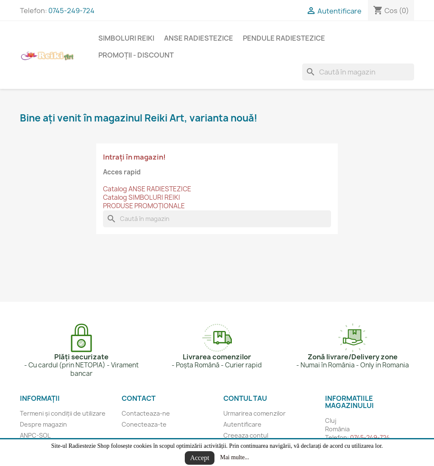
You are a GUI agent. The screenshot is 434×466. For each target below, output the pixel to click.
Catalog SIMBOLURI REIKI (141, 197)
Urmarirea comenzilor (254, 413)
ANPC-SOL (35, 435)
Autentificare (242, 424)
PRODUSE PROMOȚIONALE (144, 205)
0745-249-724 (71, 10)
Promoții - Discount (136, 55)
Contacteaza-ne (146, 413)
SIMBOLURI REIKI (126, 38)
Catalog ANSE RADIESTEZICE (147, 189)
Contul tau (245, 398)
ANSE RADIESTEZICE (198, 38)
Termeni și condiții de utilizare (63, 413)
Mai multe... (234, 457)
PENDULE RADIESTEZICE (284, 38)
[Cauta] (358, 71)
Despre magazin (43, 424)
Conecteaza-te (144, 424)
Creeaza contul (245, 435)
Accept (199, 457)
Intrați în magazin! (134, 157)
